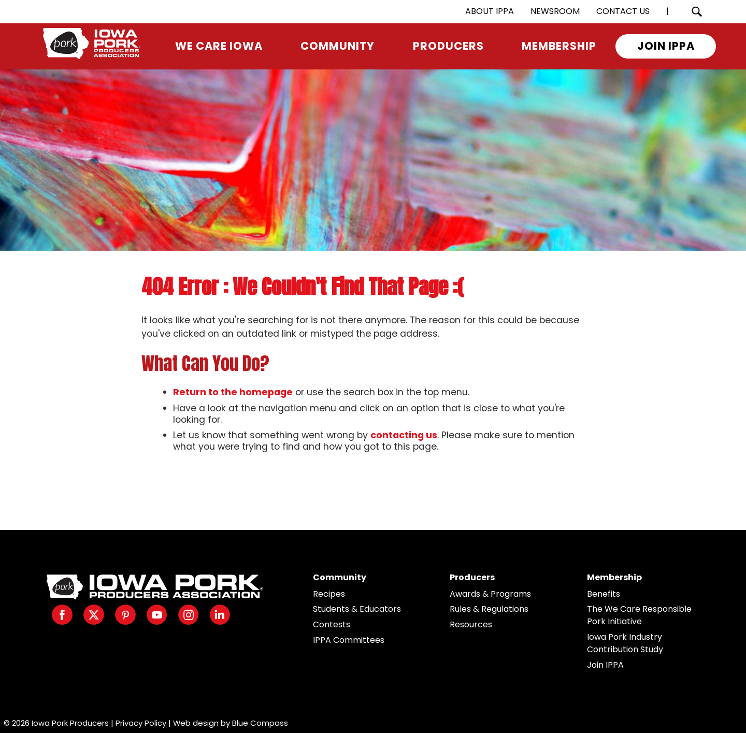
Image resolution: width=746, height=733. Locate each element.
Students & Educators (357, 609)
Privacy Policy (141, 722)
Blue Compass (260, 722)
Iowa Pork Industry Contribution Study (625, 643)
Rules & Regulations (489, 609)
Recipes (329, 594)
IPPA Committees (348, 640)
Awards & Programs (490, 594)
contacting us (403, 435)
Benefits (603, 594)
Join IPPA (605, 665)
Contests (331, 624)
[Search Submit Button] (696, 11)
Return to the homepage (233, 392)
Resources (471, 624)
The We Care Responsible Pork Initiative (639, 615)
